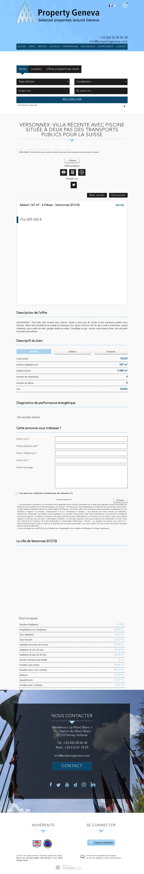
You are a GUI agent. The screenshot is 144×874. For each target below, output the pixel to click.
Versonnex (57, 149)
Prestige (42, 47)
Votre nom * (23, 439)
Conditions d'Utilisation (82, 528)
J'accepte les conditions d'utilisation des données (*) (46, 493)
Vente (32, 47)
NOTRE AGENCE (106, 47)
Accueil (22, 47)
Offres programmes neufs (62, 69)
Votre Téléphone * (26, 453)
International (70, 47)
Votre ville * (22, 460)
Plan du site (20, 858)
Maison (68, 149)
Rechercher (72, 99)
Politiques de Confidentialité (58, 528)
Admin (60, 858)
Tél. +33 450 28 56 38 (72, 743)
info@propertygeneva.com (108, 41)
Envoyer (120, 500)
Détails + (72, 351)
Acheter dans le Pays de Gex (38, 149)
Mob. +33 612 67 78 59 (72, 747)
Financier (110, 351)
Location (54, 47)
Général (34, 351)
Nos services (88, 47)
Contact (121, 47)
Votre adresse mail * (27, 446)
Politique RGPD (22, 860)
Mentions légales (32, 858)
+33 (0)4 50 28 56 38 (114, 37)
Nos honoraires (46, 858)
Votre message (24, 467)
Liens (55, 858)
